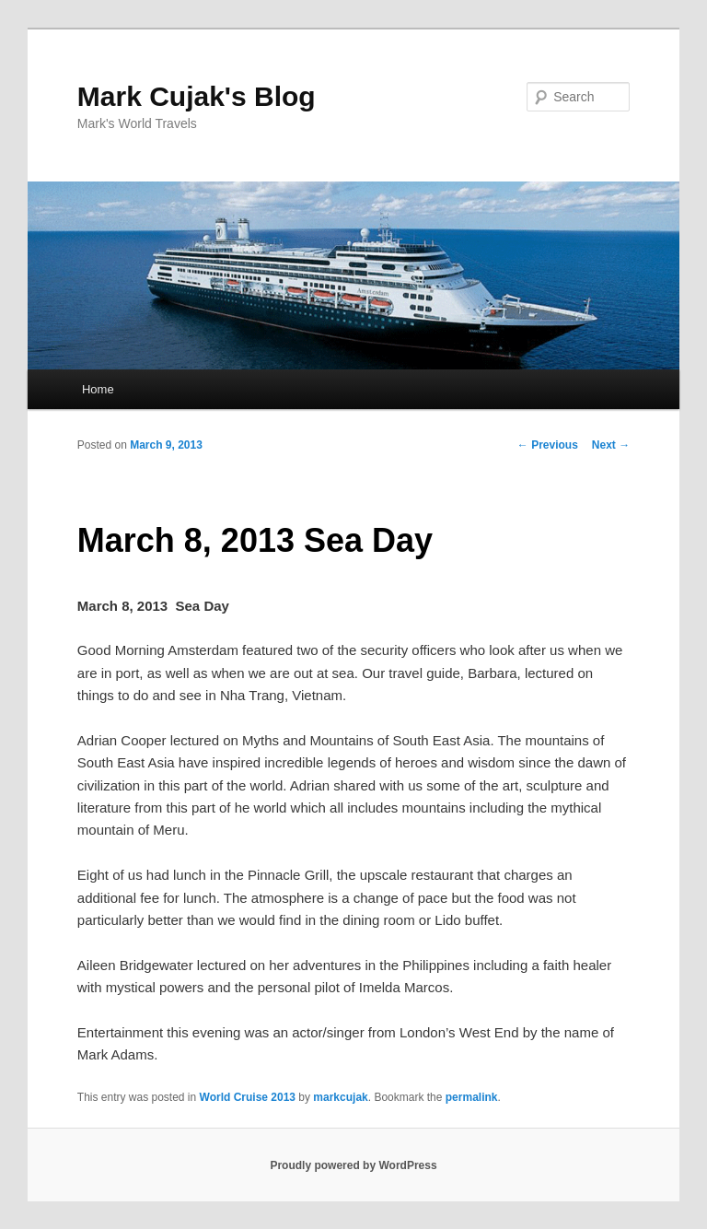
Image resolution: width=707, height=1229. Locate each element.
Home (98, 389)
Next (611, 445)
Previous (547, 445)
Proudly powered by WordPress (353, 1165)
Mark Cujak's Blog (196, 96)
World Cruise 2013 (248, 1097)
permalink (472, 1097)
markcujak (340, 1097)
